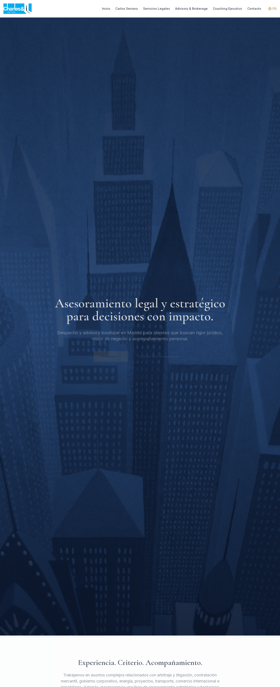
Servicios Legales (156, 8)
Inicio (106, 8)
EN (272, 8)
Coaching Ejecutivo (227, 8)
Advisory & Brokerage (191, 8)
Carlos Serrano (126, 8)
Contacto (254, 8)
